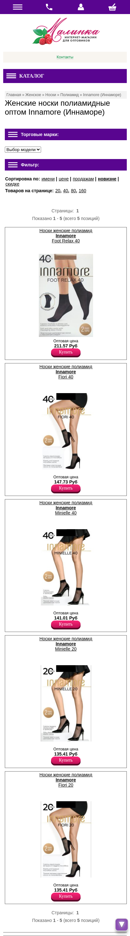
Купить (66, 352)
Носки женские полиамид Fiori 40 (65, 371)
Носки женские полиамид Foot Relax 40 (65, 235)
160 (82, 190)
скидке (12, 183)
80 (73, 190)
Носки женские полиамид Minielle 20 (65, 643)
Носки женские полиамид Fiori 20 (65, 780)
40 (65, 190)
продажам (83, 178)
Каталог (25, 76)
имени (48, 178)
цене (64, 178)
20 (57, 190)
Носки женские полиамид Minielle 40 (65, 507)
